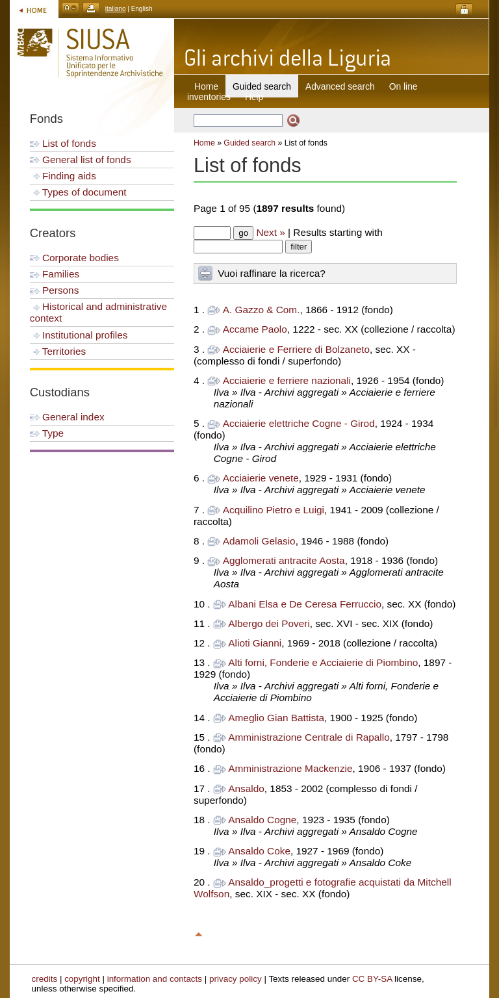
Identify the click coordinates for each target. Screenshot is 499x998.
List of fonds (63, 143)
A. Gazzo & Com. (261, 309)
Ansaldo (246, 788)
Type (47, 433)
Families (54, 273)
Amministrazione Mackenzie (290, 768)
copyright (82, 979)
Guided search (249, 142)
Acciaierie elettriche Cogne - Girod (299, 423)
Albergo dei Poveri (269, 623)
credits (45, 979)
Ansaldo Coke (259, 850)
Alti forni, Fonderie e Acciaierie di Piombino (323, 662)
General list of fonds (80, 159)
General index (67, 416)
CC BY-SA (372, 979)
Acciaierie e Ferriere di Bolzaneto (296, 349)
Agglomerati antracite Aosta (284, 560)
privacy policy (235, 979)
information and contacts (154, 979)
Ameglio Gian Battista (276, 717)
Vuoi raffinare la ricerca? (272, 273)
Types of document (78, 192)
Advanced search (340, 86)
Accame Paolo (255, 329)
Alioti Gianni (254, 642)
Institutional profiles (79, 334)
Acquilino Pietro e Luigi (273, 509)
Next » (270, 232)
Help (254, 97)
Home (206, 86)
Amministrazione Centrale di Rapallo (308, 737)
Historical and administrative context (98, 312)
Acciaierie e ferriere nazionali (287, 380)
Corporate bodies (74, 257)
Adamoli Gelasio (259, 540)
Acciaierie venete (261, 477)
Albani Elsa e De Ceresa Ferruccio (304, 603)
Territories (58, 351)
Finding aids (63, 175)
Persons (54, 290)
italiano (115, 8)
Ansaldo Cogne (262, 819)
